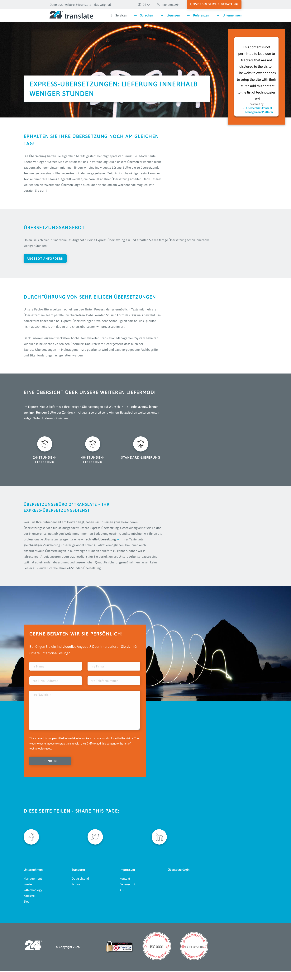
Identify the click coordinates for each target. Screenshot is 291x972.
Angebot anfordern (45, 258)
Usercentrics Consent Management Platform (259, 109)
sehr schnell (139, 407)
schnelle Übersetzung (101, 539)
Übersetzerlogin (178, 870)
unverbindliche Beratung (214, 4)
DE (142, 4)
